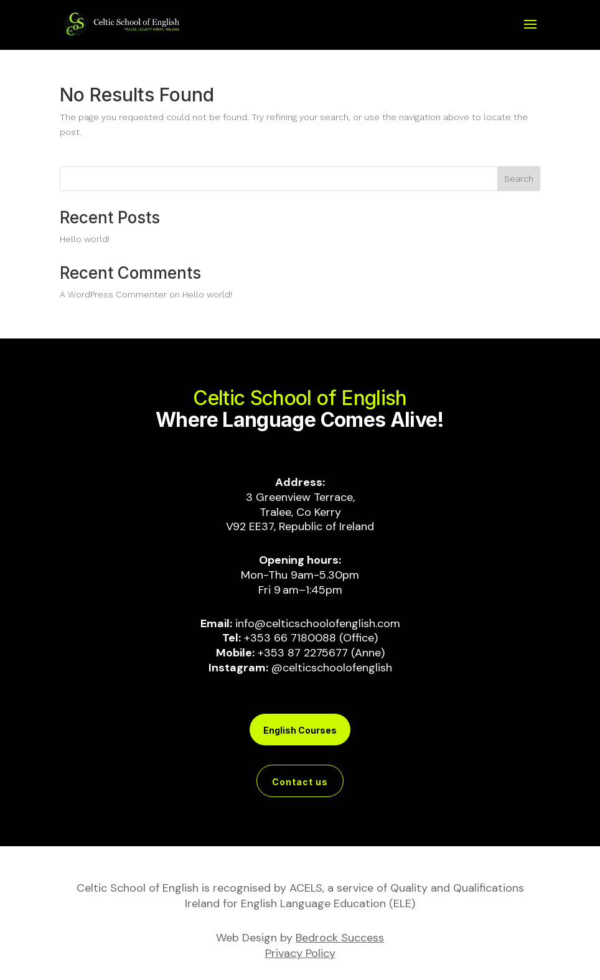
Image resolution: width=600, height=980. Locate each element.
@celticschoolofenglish (331, 667)
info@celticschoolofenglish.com (317, 623)
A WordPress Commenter (113, 294)
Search (518, 179)
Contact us (300, 782)
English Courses (300, 730)
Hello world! (85, 239)
